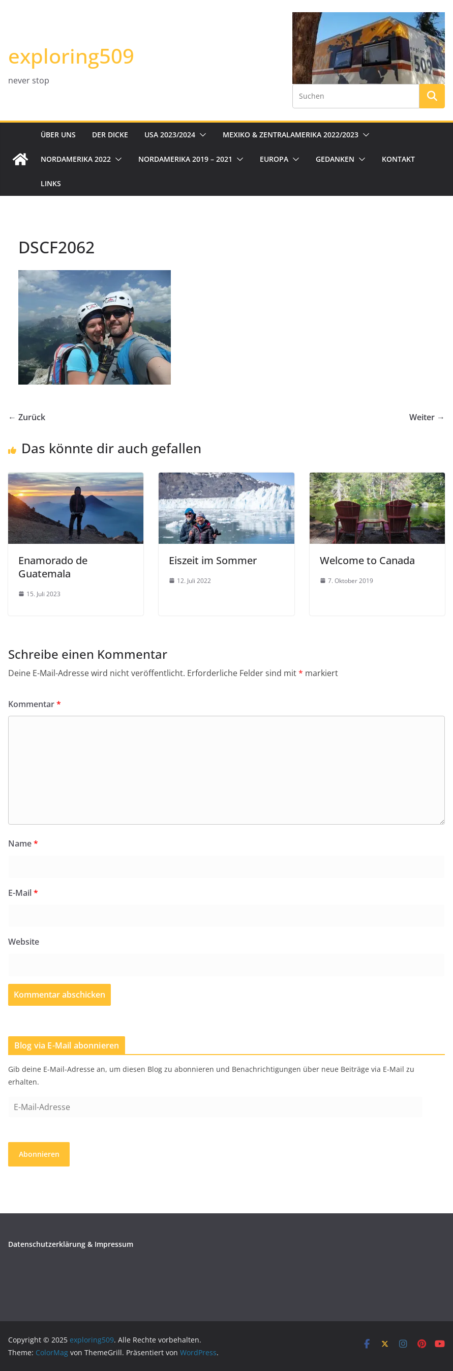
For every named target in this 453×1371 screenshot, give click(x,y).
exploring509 (71, 56)
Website (23, 941)
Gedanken (335, 159)
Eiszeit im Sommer (213, 560)
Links (51, 183)
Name (23, 843)
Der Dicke (110, 134)
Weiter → (427, 417)
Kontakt (398, 159)
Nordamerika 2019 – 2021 (185, 159)
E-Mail (23, 892)
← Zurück (26, 417)
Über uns (58, 134)
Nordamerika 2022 (76, 159)
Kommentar (34, 704)
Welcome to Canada (367, 560)
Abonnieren (39, 1154)
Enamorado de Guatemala (52, 566)
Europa (274, 159)
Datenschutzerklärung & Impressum (70, 1244)
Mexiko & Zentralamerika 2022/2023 (290, 134)
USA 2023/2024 (169, 134)
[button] (200, 135)
